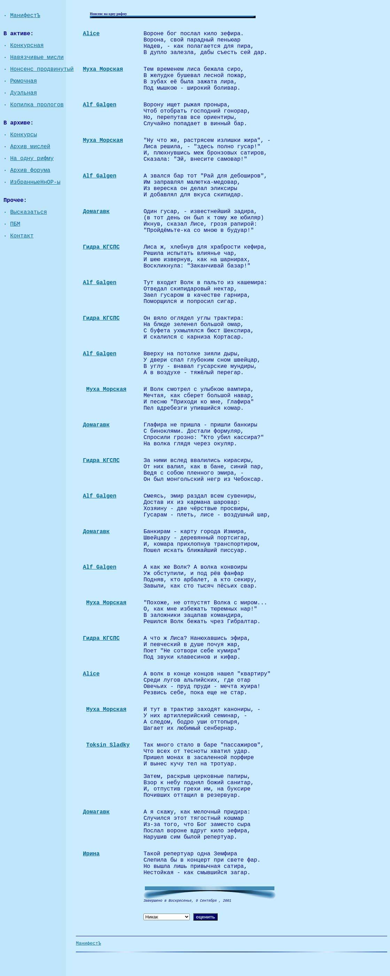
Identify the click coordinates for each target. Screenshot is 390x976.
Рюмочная (23, 81)
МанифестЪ (25, 16)
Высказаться (28, 212)
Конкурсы (23, 135)
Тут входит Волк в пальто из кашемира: (205, 283)
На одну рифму (32, 159)
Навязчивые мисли (37, 57)
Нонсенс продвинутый (41, 69)
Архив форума (30, 170)
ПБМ (15, 224)
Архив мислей (30, 147)
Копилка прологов (37, 105)
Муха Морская (106, 389)
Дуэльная (23, 93)
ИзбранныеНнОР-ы (35, 182)
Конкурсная (27, 46)
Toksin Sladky (108, 745)
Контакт (21, 236)
